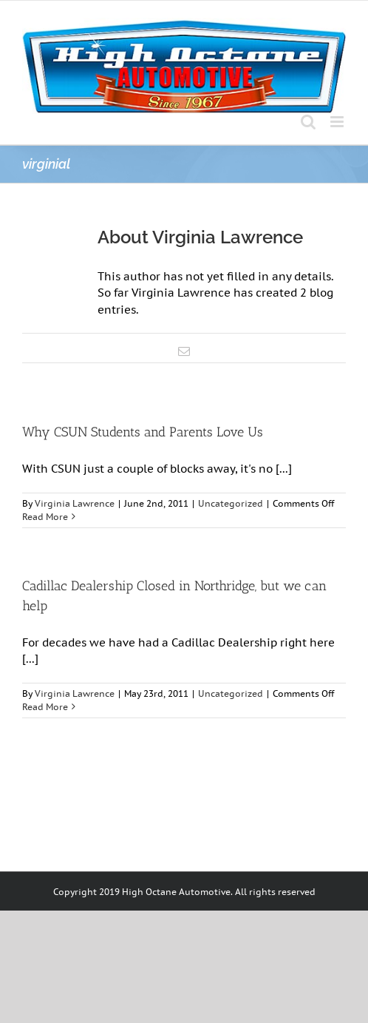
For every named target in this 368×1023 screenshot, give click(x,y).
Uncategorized (230, 503)
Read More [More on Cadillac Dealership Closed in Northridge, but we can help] (45, 706)
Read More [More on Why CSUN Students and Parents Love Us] (45, 516)
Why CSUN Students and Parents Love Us (142, 432)
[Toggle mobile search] (308, 121)
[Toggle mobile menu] (338, 121)
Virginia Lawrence (75, 503)
